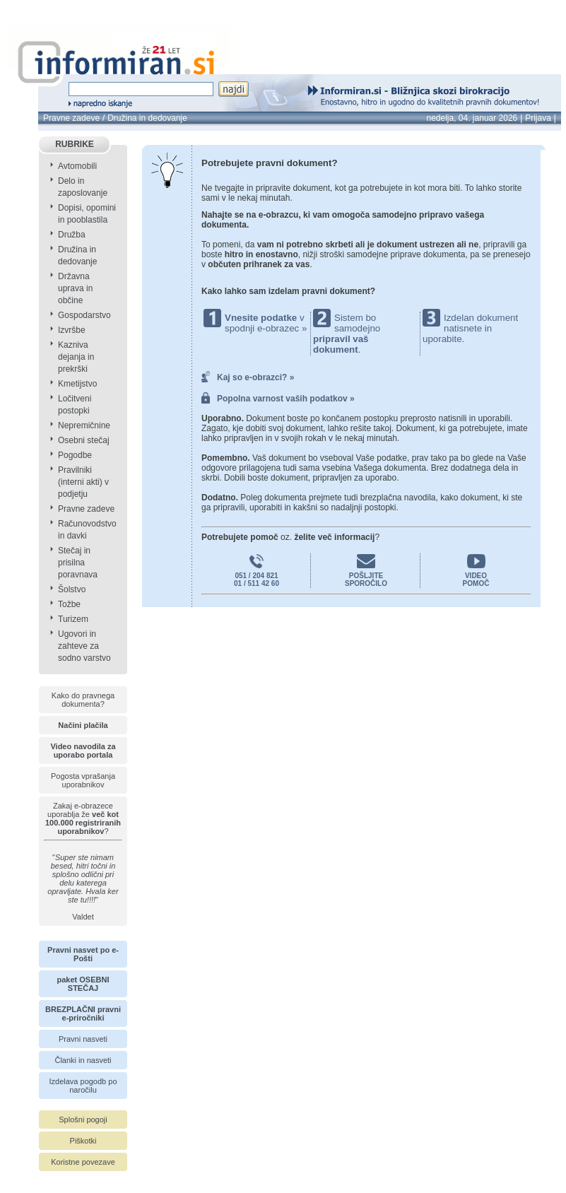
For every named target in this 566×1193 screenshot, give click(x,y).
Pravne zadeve (71, 118)
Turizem (73, 619)
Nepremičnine (84, 425)
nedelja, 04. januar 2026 (471, 118)
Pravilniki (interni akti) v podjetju (83, 482)
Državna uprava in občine (75, 288)
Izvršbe (72, 330)
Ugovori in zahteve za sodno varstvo (84, 646)
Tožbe (69, 604)
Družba (72, 235)
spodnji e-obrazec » (266, 328)
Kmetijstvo (77, 384)
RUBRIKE (74, 144)
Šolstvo (72, 589)
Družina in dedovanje (147, 118)
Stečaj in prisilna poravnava (78, 563)
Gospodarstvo (84, 315)
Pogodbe (75, 455)
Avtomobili (77, 166)
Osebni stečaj (84, 440)
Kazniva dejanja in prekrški (76, 357)
